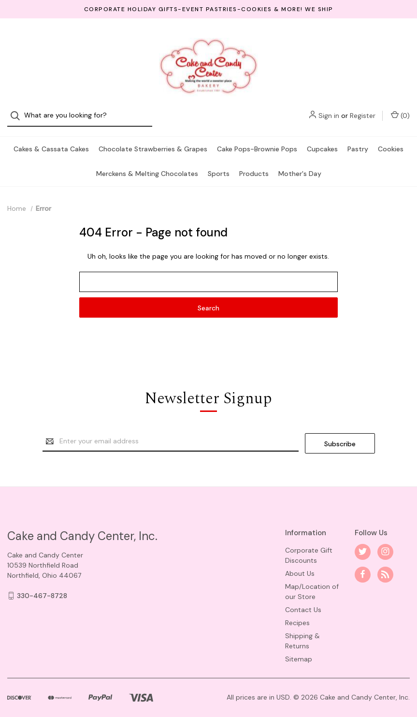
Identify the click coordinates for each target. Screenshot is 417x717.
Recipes (297, 612)
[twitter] (363, 541)
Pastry (357, 140)
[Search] (18, 39)
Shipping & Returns (302, 630)
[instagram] (385, 541)
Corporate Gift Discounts (308, 544)
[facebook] (363, 564)
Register (362, 38)
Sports (219, 165)
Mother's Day (299, 165)
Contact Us (303, 599)
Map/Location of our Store (312, 580)
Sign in (328, 38)
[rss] (385, 564)
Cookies (390, 140)
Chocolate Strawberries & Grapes (153, 140)
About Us (300, 562)
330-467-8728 (42, 585)
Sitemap (298, 648)
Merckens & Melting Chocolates (147, 165)
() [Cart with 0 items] (400, 38)
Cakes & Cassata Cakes (51, 140)
